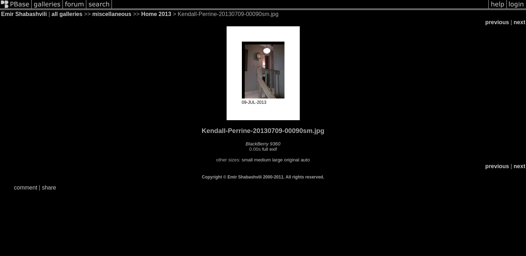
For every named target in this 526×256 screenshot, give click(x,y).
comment (25, 188)
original (291, 159)
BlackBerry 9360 (263, 143)
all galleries (66, 14)
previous (497, 22)
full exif (269, 149)
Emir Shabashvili (24, 14)
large (277, 159)
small (247, 159)
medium (262, 159)
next (519, 22)
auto (305, 159)
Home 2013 (156, 14)
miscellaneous (111, 14)
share (49, 188)
